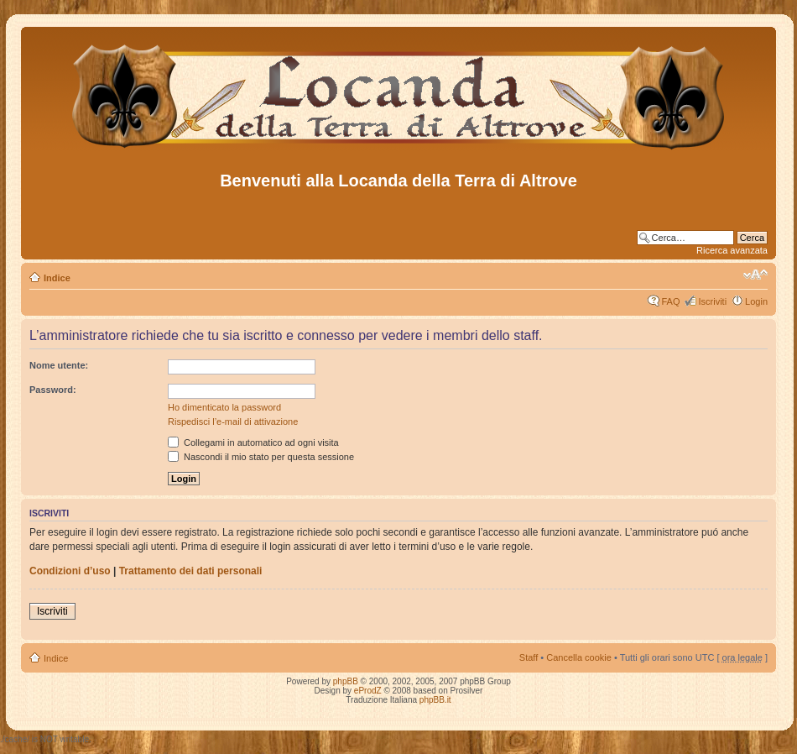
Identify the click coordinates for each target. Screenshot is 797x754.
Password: (52, 390)
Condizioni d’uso (70, 571)
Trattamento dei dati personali (191, 571)
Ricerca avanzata (732, 250)
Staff (528, 657)
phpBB (345, 681)
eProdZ (368, 690)
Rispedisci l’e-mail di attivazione (233, 421)
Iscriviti (712, 301)
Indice (57, 278)
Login (756, 301)
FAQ (670, 301)
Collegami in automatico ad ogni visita (253, 442)
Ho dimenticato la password (224, 407)
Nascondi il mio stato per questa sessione (261, 457)
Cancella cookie (579, 657)
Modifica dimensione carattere (755, 274)
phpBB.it (435, 699)
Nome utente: (58, 365)
